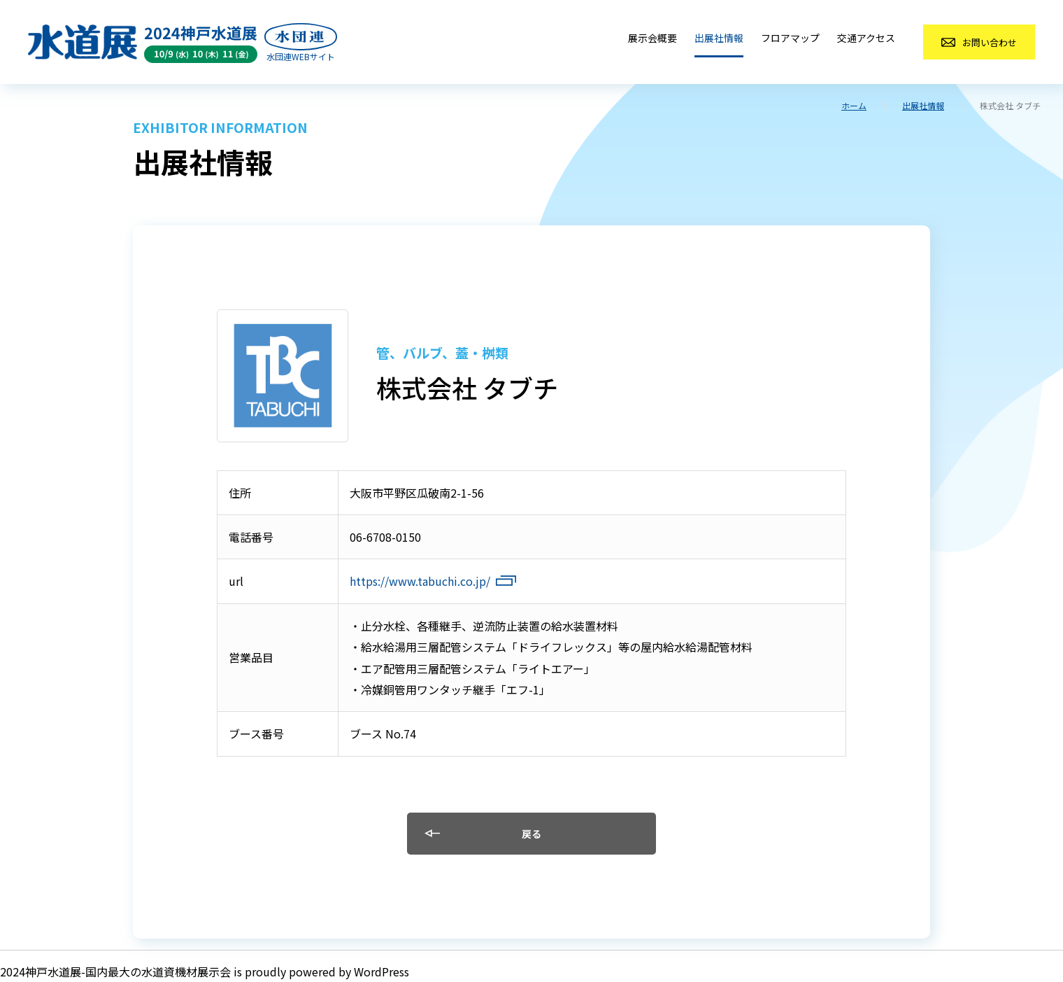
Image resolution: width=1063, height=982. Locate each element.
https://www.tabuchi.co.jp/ (420, 581)
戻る (531, 834)
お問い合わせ (989, 42)
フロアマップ (790, 38)
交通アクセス (866, 38)
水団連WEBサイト (300, 56)
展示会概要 (652, 38)
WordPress (381, 971)
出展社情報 (718, 38)
